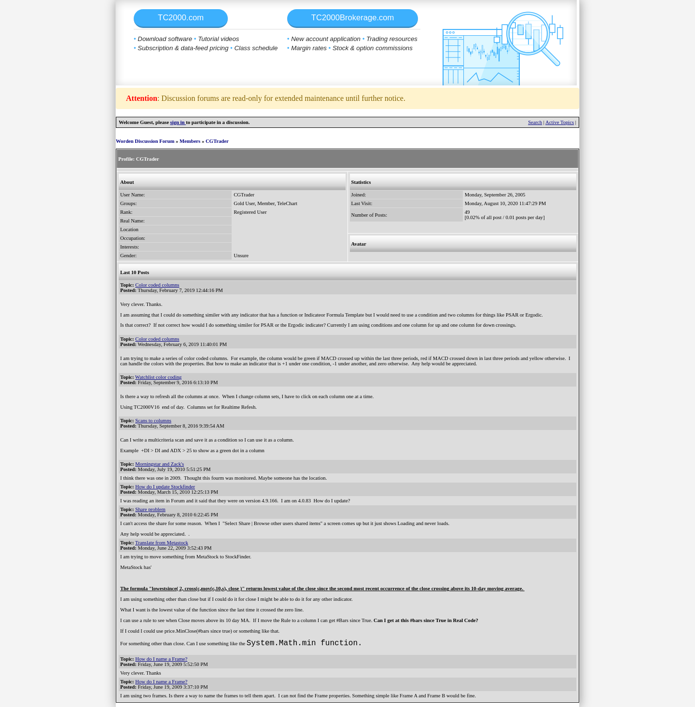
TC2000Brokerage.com (352, 17)
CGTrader (217, 141)
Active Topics (559, 122)
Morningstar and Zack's (159, 464)
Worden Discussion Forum (145, 141)
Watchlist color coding (158, 377)
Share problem (150, 509)
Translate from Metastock (161, 542)
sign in (178, 122)
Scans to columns (153, 420)
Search (535, 122)
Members (190, 141)
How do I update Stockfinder (165, 486)
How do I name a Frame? (161, 659)
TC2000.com (181, 17)
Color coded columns (157, 285)
